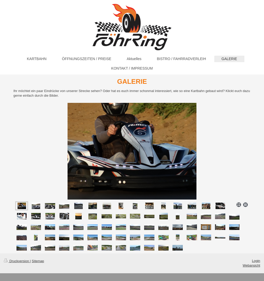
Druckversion (17, 261)
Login (256, 261)
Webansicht (251, 265)
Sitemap (38, 261)
